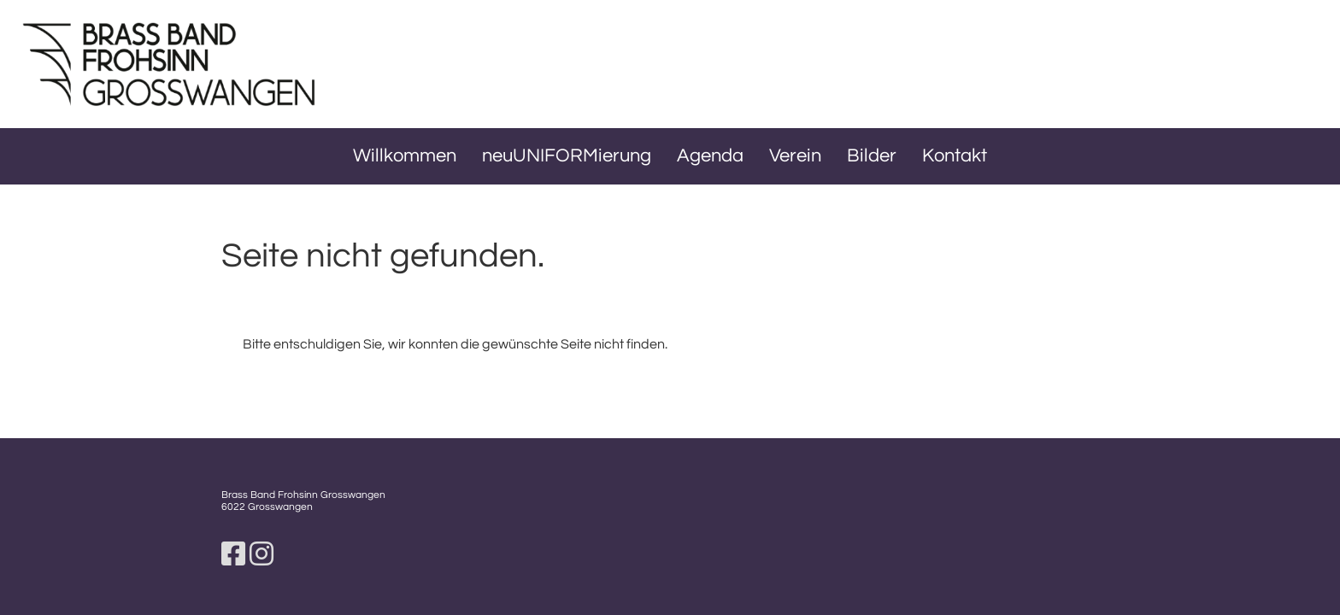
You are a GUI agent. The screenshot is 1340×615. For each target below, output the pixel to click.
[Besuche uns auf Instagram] (261, 556)
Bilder (871, 156)
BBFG (403, 62)
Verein (795, 156)
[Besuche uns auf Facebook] (233, 556)
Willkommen (404, 156)
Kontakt (954, 156)
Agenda (710, 156)
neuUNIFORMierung (566, 156)
